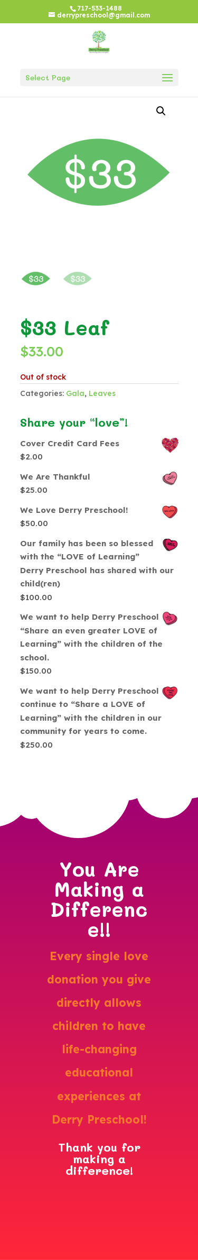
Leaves (102, 393)
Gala (75, 393)
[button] (161, 111)
